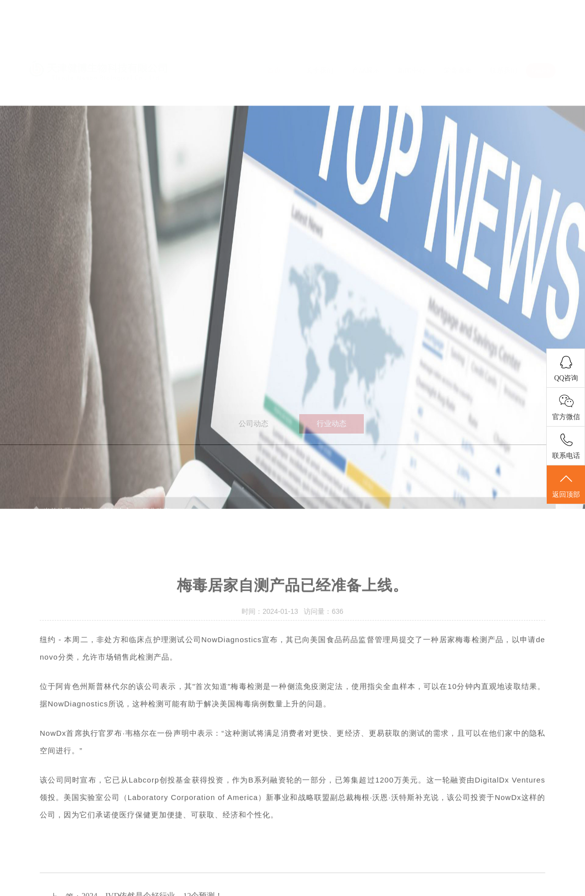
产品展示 (366, 41)
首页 (274, 41)
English (541, 40)
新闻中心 (411, 41)
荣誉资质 (458, 41)
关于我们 (320, 41)
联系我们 (503, 41)
